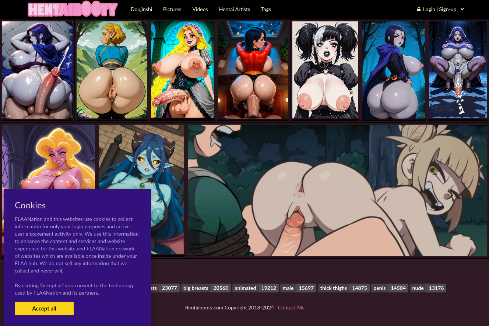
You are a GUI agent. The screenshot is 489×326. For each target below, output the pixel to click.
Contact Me (291, 307)
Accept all (44, 308)
